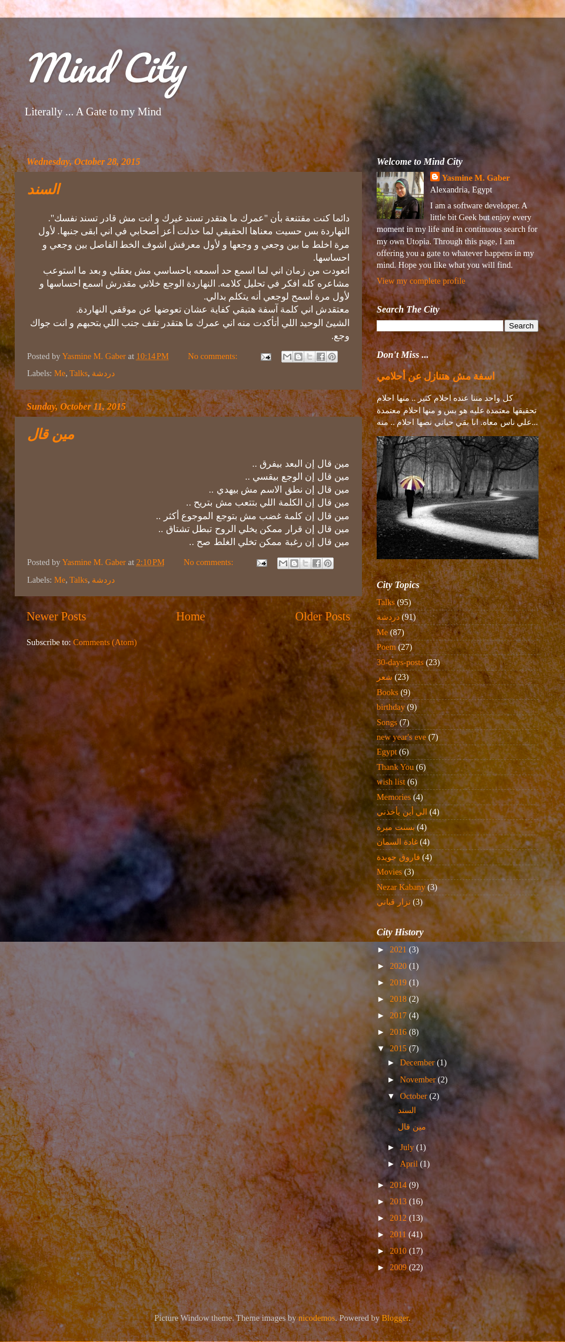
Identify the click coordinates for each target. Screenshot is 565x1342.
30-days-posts (400, 662)
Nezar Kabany (401, 887)
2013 (399, 1201)
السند (43, 191)
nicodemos (316, 1318)
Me (59, 373)
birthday (391, 707)
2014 (399, 1185)
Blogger (395, 1318)
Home (190, 616)
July (408, 1147)
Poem (386, 647)
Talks (78, 373)
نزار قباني (394, 901)
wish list (391, 781)
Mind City (104, 67)
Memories (394, 797)
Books (387, 692)
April (410, 1163)
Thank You (395, 767)
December (418, 1062)
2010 (399, 1250)
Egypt (387, 751)
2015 (399, 1048)
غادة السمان (397, 841)
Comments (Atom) (105, 642)
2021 (399, 949)
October (415, 1096)
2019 (399, 982)
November (419, 1079)
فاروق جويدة (398, 857)
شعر (385, 677)
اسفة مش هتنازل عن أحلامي (436, 376)
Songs (387, 722)
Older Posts (322, 616)
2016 (399, 1032)
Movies (389, 871)
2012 (399, 1218)
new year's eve (401, 737)
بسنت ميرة (396, 827)
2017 (399, 1015)
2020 (399, 966)
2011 (399, 1234)
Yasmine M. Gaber (476, 177)
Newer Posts (56, 616)
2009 (399, 1267)
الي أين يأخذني (402, 811)
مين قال (50, 435)
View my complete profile (421, 280)
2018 (399, 999)
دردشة (103, 373)
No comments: (214, 356)
